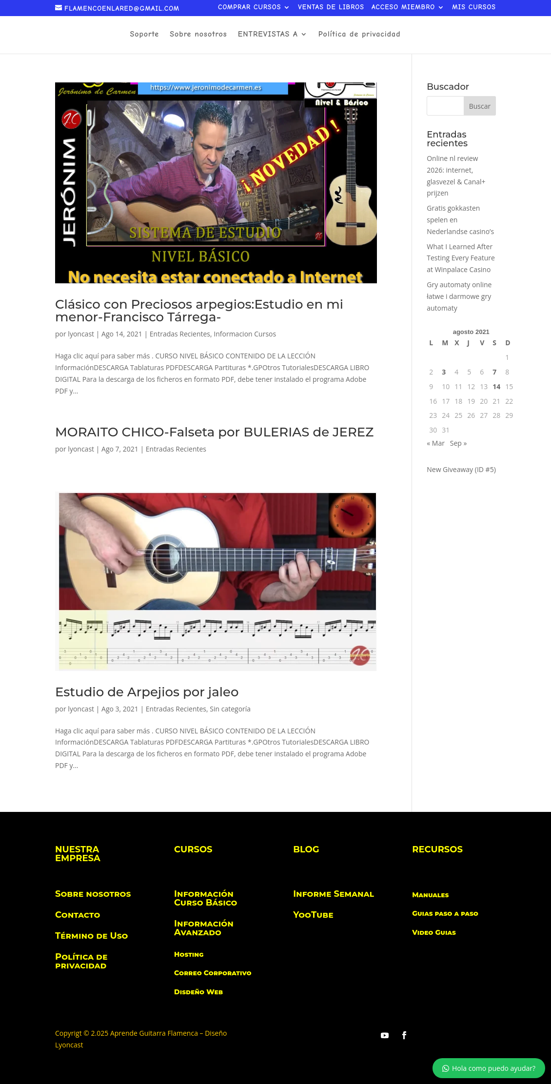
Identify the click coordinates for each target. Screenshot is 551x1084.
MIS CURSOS (474, 7)
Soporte (144, 35)
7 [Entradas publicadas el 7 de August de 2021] (494, 371)
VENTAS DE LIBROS (331, 7)
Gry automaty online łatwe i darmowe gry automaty (459, 296)
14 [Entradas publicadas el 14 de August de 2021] (496, 386)
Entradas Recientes (180, 333)
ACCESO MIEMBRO (403, 7)
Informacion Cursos (245, 333)
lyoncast (81, 333)
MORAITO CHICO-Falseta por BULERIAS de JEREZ (214, 432)
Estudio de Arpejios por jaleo (146, 692)
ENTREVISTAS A (268, 35)
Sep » (458, 443)
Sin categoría (230, 708)
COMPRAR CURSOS (249, 7)
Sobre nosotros (198, 35)
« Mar (436, 443)
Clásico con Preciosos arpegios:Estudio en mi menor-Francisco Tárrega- (199, 310)
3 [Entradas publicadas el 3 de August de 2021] (444, 371)
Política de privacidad (359, 35)
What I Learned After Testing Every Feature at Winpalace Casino (461, 258)
